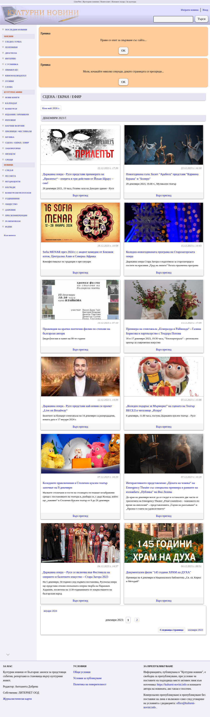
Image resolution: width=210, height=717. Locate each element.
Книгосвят (105, 1)
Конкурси (11, 109)
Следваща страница (171, 629)
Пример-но (11, 70)
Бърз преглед (80, 195)
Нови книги (12, 97)
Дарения (10, 210)
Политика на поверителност (89, 684)
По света (10, 176)
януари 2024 (50, 610)
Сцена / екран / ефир (17, 142)
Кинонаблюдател (15, 75)
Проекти (10, 154)
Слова (9, 87)
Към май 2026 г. (51, 108)
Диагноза (11, 53)
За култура (131, 1)
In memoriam (12, 221)
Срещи (9, 159)
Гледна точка (13, 41)
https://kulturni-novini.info (172, 684)
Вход (205, 9)
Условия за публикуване (87, 678)
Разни (8, 227)
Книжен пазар (118, 1)
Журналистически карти (17, 698)
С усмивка (11, 64)
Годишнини (12, 198)
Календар (11, 103)
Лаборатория (12, 148)
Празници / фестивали (18, 131)
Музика (9, 137)
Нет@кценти (12, 181)
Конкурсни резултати (18, 193)
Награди (10, 187)
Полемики (11, 47)
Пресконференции (16, 215)
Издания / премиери (17, 114)
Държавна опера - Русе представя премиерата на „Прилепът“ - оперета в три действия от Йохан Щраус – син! (78, 179)
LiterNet (77, 1)
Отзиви (9, 81)
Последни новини (16, 29)
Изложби (10, 120)
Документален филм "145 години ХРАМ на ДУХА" (158, 572)
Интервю (10, 58)
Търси (201, 18)
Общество (11, 204)
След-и (9, 170)
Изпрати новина (189, 9)
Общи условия (82, 672)
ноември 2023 (195, 629)
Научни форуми (14, 126)
